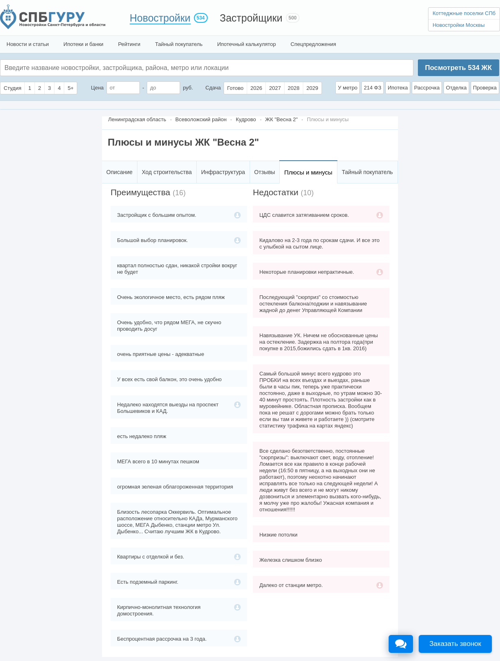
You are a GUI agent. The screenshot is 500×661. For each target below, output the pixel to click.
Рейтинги (129, 44)
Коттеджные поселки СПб (464, 13)
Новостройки (160, 18)
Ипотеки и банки (83, 44)
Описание (120, 172)
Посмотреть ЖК (458, 68)
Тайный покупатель (178, 44)
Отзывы (264, 172)
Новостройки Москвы (459, 25)
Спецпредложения (313, 44)
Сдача (213, 88)
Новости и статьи (28, 44)
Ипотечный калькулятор (246, 44)
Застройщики (251, 18)
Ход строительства (167, 172)
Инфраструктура (223, 172)
